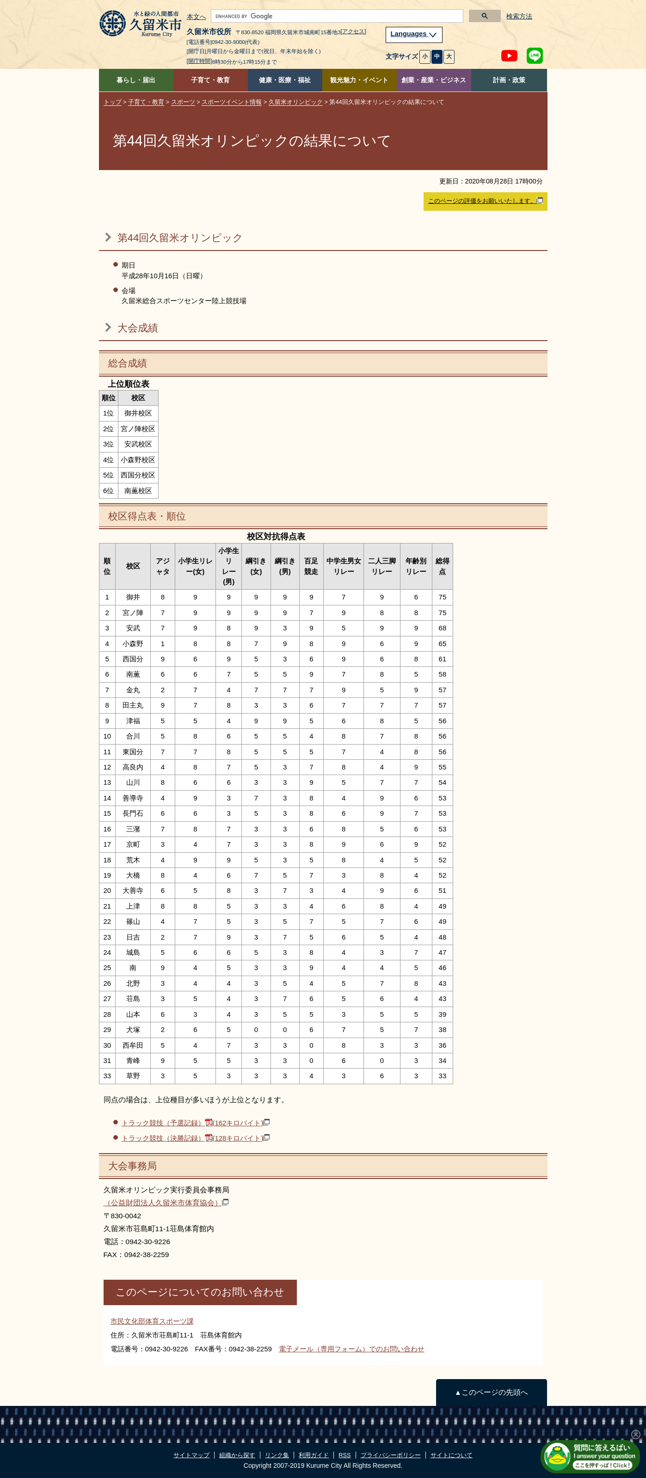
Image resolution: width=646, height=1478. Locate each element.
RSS (344, 1455)
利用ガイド (314, 1455)
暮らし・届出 (136, 80)
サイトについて (452, 1455)
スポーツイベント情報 (232, 101)
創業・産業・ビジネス (433, 80)
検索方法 (519, 16)
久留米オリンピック (296, 101)
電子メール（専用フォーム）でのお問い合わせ (352, 1349)
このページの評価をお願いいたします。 (485, 201)
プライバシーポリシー (391, 1455)
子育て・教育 (210, 80)
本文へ (196, 17)
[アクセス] (353, 31)
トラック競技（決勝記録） (196, 1138)
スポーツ (183, 101)
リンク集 (277, 1455)
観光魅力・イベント (359, 80)
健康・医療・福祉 (285, 80)
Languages (414, 33)
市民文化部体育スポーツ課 (152, 1321)
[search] (336, 16)
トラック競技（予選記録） (196, 1123)
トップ (113, 101)
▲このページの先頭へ (491, 1392)
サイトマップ (191, 1455)
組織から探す (237, 1455)
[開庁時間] (199, 61)
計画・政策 (509, 80)
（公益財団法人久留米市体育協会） (166, 1203)
